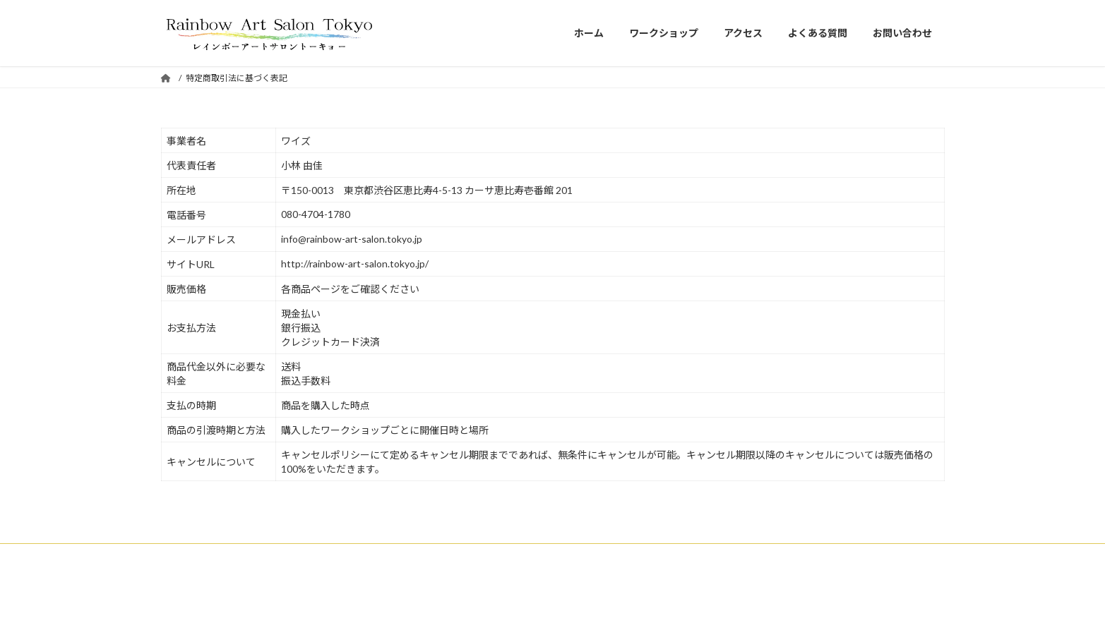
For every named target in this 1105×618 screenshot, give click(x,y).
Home (186, 556)
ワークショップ (255, 556)
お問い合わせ (477, 556)
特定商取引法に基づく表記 (659, 556)
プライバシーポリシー (780, 556)
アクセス (329, 556)
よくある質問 (399, 556)
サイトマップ (555, 556)
